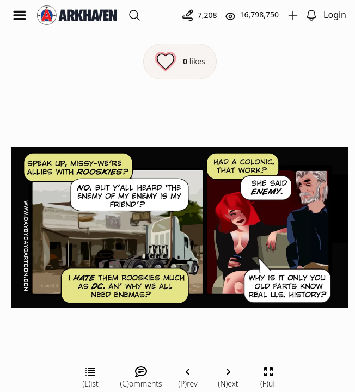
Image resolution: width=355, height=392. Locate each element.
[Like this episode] (180, 61)
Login (334, 15)
